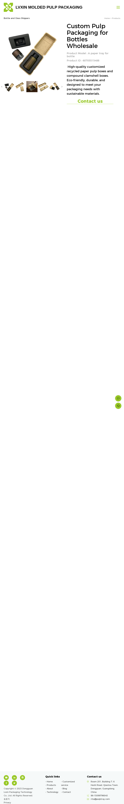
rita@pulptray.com (100, 799)
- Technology (51, 792)
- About (49, 788)
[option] (32, 50)
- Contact (66, 792)
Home (107, 18)
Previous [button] (2, 87)
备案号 (7, 799)
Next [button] (62, 87)
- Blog (64, 788)
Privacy (7, 802)
